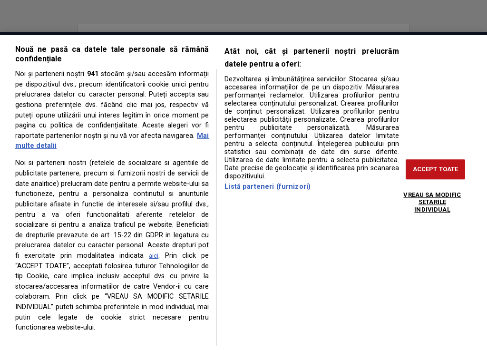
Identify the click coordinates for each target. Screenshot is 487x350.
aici (153, 255)
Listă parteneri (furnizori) (267, 187)
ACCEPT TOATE (435, 169)
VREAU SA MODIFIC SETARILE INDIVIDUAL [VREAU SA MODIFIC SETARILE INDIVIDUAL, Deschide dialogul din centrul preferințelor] (432, 202)
